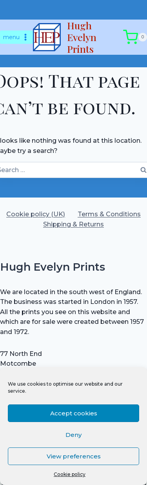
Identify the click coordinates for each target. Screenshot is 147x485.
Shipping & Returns (73, 224)
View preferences (74, 456)
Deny (73, 434)
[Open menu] (16, 37)
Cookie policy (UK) (35, 214)
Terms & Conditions (109, 214)
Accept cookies (73, 413)
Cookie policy (69, 474)
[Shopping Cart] (135, 37)
